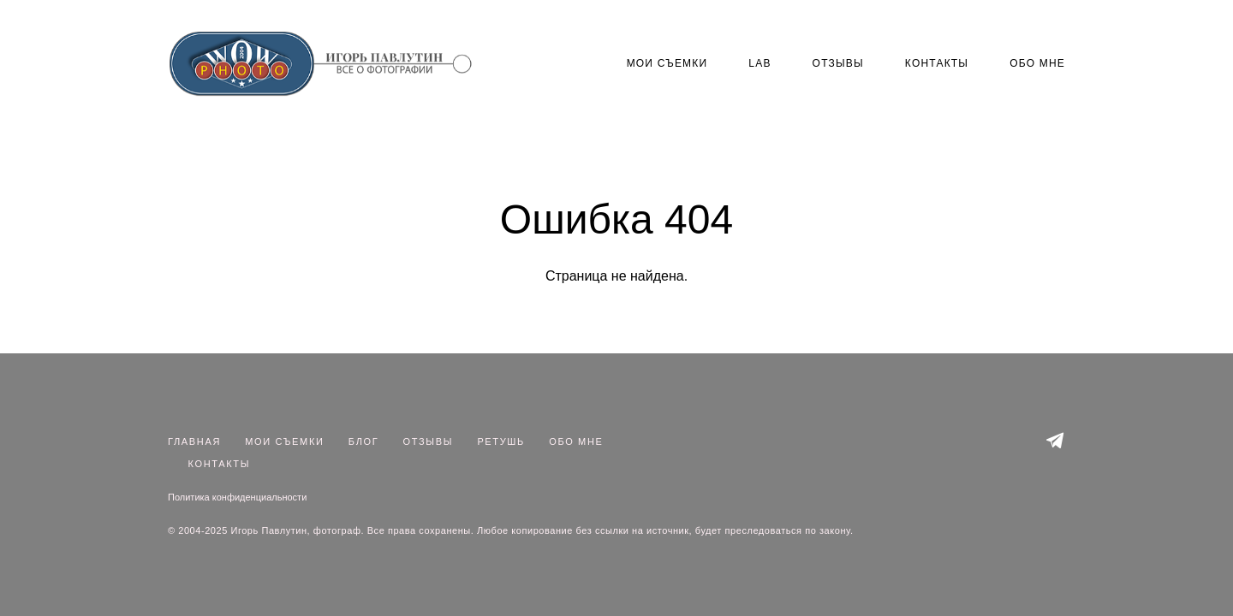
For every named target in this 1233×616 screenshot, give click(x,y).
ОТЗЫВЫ (838, 63)
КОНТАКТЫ (936, 63)
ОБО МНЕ (1037, 63)
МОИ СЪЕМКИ (667, 63)
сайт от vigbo (616, 576)
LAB (759, 63)
